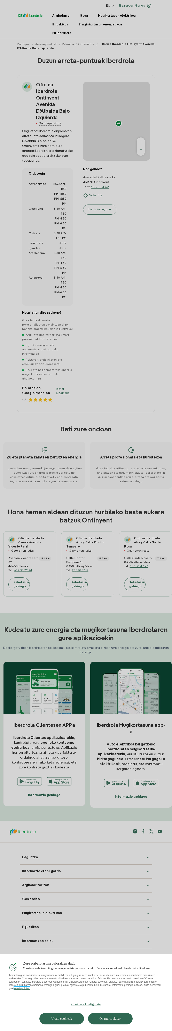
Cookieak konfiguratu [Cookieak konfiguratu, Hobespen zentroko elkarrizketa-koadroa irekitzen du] (86, 1012)
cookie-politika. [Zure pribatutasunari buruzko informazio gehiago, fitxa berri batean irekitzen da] (22, 996)
